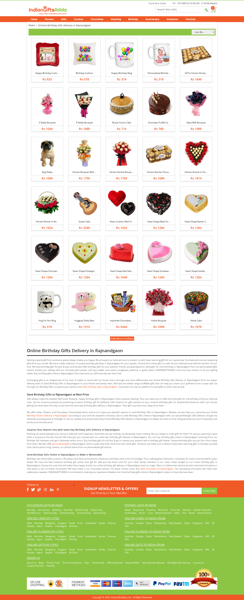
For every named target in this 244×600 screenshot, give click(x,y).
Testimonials (98, 562)
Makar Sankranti (163, 512)
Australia (129, 523)
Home (32, 25)
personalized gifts (60, 443)
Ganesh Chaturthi (202, 509)
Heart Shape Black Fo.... (158, 221)
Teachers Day (99, 512)
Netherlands (160, 523)
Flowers (51, 19)
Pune (80, 523)
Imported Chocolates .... (121, 320)
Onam (142, 512)
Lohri (150, 512)
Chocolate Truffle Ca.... (159, 122)
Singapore (198, 523)
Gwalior (49, 526)
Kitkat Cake (196, 320)
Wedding (118, 19)
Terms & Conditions (72, 562)
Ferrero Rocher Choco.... (159, 172)
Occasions (174, 19)
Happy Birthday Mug (121, 73)
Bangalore (50, 523)
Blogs (41, 562)
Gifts (65, 19)
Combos (78, 19)
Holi (184, 512)
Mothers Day (81, 509)
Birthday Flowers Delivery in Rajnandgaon (47, 415)
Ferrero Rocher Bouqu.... (122, 172)
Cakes (36, 19)
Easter (192, 512)
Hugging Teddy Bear (84, 320)
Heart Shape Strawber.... (159, 271)
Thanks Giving (84, 512)
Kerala (102, 523)
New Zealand (175, 523)
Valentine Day (50, 512)
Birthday (135, 19)
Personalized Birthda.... (159, 73)
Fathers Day (97, 509)
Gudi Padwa (130, 512)
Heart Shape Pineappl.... (84, 271)
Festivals (192, 19)
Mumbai (38, 523)
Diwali (127, 509)
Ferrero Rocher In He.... (196, 172)
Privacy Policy (53, 562)
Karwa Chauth (204, 512)
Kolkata (30, 526)
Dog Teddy (47, 172)
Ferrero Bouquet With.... (84, 172)
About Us (31, 562)
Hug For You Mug (47, 320)
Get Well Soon (34, 512)
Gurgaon (62, 523)
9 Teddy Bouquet (84, 122)
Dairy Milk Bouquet (196, 122)
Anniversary (154, 19)
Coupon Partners (35, 565)
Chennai (112, 523)
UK (213, 523)
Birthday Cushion (84, 73)
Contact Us (198, 562)
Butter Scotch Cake (121, 122)
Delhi (29, 523)
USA (127, 526)
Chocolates (97, 19)
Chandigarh (61, 526)
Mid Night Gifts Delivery (179, 562)
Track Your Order (155, 3)
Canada (139, 523)
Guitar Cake (84, 221)
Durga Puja (138, 509)
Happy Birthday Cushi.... (47, 73)
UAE (207, 523)
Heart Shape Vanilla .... (196, 271)
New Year (68, 509)
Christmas (175, 509)
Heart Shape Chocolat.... (47, 271)
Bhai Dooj (163, 509)
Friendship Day (66, 512)
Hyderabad (90, 523)
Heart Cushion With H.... (121, 221)
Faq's (87, 562)
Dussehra (151, 509)
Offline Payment (115, 562)
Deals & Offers (132, 562)
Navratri (187, 509)
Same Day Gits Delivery (153, 562)
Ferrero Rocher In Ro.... (47, 221)
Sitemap (50, 565)
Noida (72, 523)
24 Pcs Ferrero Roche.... (196, 73)
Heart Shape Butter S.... (196, 221)
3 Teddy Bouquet (47, 122)
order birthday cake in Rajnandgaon (100, 386)
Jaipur (40, 526)
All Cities (73, 526)
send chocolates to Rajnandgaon (157, 468)
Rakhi (177, 512)
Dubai (149, 523)
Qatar (187, 523)
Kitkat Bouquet (158, 320)
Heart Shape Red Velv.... (121, 271)
